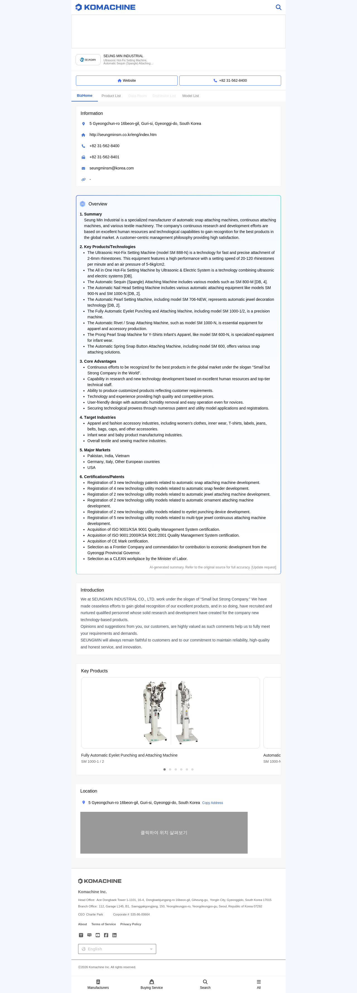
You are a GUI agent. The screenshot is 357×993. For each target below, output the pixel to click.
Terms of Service (103, 924)
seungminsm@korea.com (112, 168)
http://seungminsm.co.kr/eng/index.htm (123, 134)
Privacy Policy (130, 924)
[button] (164, 833)
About (82, 924)
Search (205, 985)
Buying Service (152, 985)
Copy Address (212, 803)
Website (127, 80)
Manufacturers (98, 985)
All (259, 985)
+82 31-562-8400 (104, 146)
